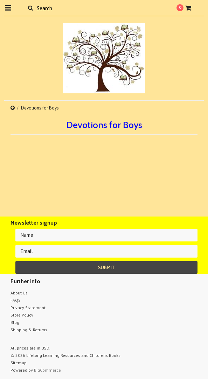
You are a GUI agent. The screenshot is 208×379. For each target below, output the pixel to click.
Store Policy (22, 315)
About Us (19, 292)
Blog (15, 322)
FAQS (16, 300)
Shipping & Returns (29, 329)
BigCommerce (47, 370)
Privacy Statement (28, 307)
